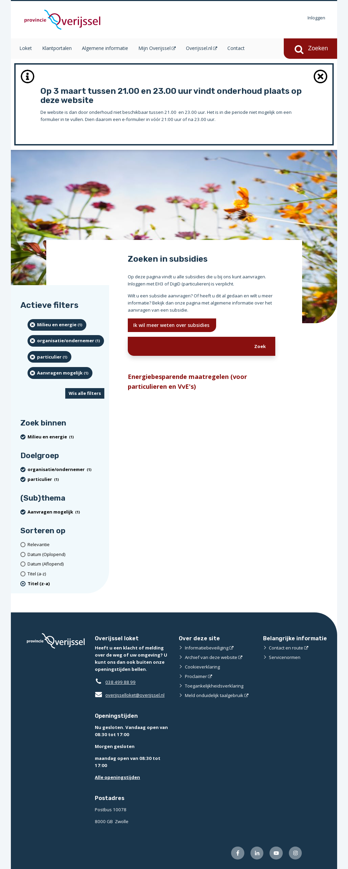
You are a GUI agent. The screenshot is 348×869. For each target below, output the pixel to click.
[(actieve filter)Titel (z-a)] (66, 584)
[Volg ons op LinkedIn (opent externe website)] (257, 853)
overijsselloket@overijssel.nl (129, 695)
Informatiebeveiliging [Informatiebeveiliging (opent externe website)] (206, 648)
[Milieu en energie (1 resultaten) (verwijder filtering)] (57, 325)
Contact (236, 48)
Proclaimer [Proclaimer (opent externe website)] (196, 676)
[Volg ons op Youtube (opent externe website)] (276, 853)
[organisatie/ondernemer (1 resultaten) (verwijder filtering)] (66, 341)
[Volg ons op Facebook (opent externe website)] (237, 853)
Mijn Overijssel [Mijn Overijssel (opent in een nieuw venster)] (154, 48)
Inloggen (316, 18)
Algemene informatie (105, 48)
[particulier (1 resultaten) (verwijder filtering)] (49, 357)
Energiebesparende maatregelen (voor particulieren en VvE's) (187, 381)
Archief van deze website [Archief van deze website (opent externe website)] (211, 657)
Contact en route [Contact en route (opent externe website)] (286, 648)
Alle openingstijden (117, 777)
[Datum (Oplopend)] (66, 554)
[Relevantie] (66, 545)
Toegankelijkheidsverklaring (214, 686)
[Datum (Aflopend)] (66, 564)
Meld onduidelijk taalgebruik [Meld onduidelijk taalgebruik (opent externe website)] (214, 695)
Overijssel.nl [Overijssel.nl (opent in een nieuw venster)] (199, 48)
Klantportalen (57, 48)
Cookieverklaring (202, 667)
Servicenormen (284, 657)
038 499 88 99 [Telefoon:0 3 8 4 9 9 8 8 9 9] (120, 682)
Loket (25, 48)
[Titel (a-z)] (66, 574)
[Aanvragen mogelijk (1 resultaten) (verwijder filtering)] (60, 373)
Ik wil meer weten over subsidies (172, 325)
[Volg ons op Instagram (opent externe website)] (295, 853)
